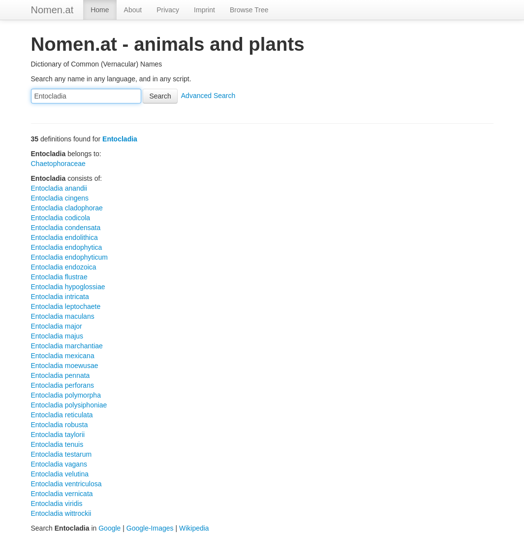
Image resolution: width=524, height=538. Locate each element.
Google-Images (150, 528)
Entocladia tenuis (57, 444)
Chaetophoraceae (58, 164)
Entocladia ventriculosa (66, 484)
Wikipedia (194, 528)
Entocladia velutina (60, 474)
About (133, 10)
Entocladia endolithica (64, 237)
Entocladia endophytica (66, 247)
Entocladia (119, 139)
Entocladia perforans (62, 385)
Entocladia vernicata (62, 494)
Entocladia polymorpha (66, 395)
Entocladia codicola (61, 218)
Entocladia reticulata (62, 415)
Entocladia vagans (59, 464)
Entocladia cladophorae (67, 208)
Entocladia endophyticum (69, 257)
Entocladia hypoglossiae (68, 287)
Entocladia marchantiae (67, 346)
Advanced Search (208, 96)
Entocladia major (56, 326)
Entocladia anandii (59, 188)
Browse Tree (249, 10)
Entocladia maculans (62, 316)
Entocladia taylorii (58, 434)
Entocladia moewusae (64, 366)
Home (100, 10)
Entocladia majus (57, 336)
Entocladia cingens (60, 198)
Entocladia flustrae (59, 277)
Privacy (167, 10)
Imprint (204, 10)
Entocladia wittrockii (61, 513)
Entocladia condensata (66, 228)
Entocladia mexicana (62, 356)
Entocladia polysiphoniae (69, 405)
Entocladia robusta (59, 425)
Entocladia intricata (60, 297)
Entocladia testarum (61, 454)
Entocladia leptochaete (66, 306)
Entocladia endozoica (63, 267)
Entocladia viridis (57, 503)
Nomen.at (52, 9)
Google (109, 528)
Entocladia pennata (60, 375)
